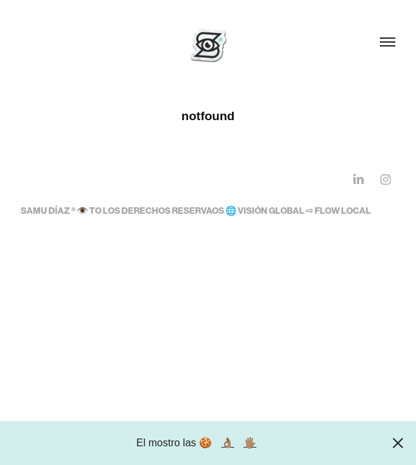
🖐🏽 (250, 442)
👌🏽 (227, 442)
